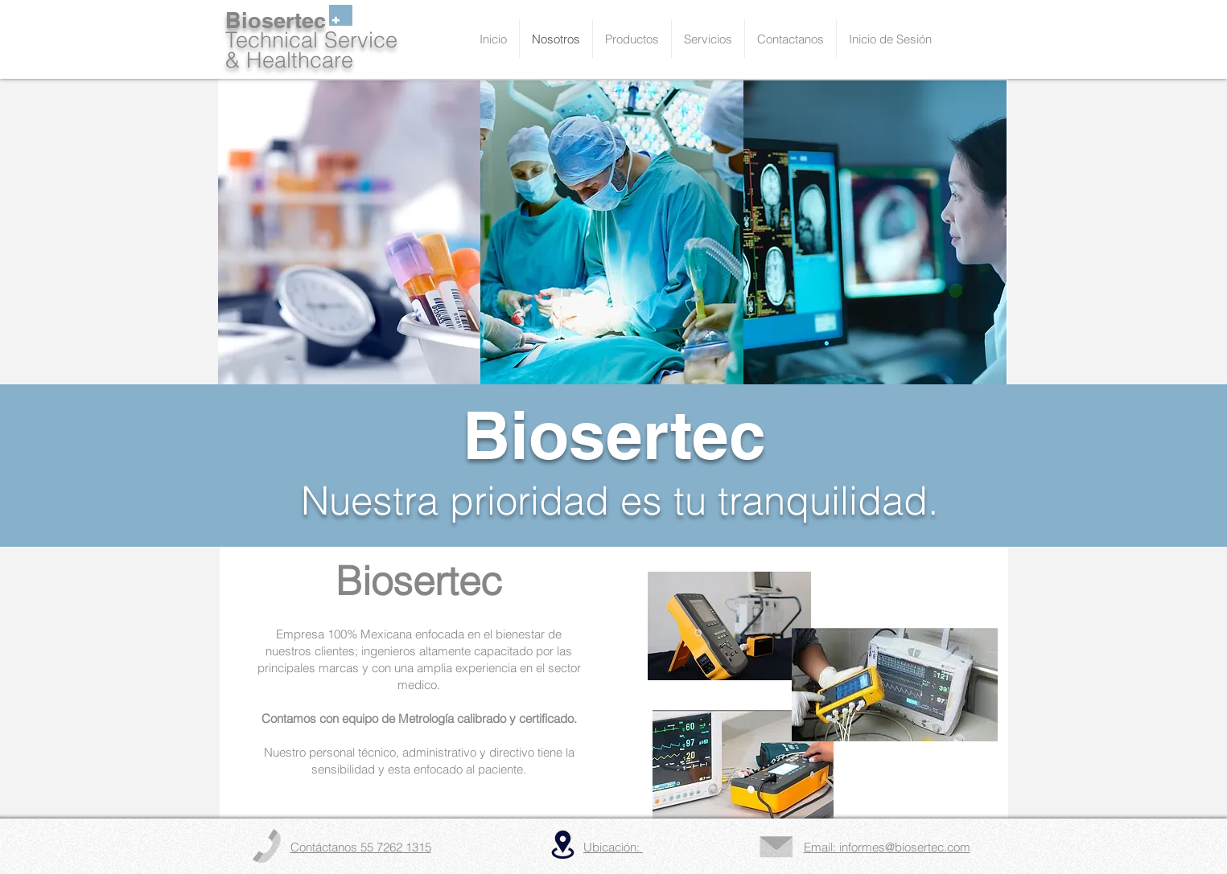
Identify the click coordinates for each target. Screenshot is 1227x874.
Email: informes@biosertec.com (887, 847)
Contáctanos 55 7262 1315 (360, 847)
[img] (349, 233)
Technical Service (311, 40)
